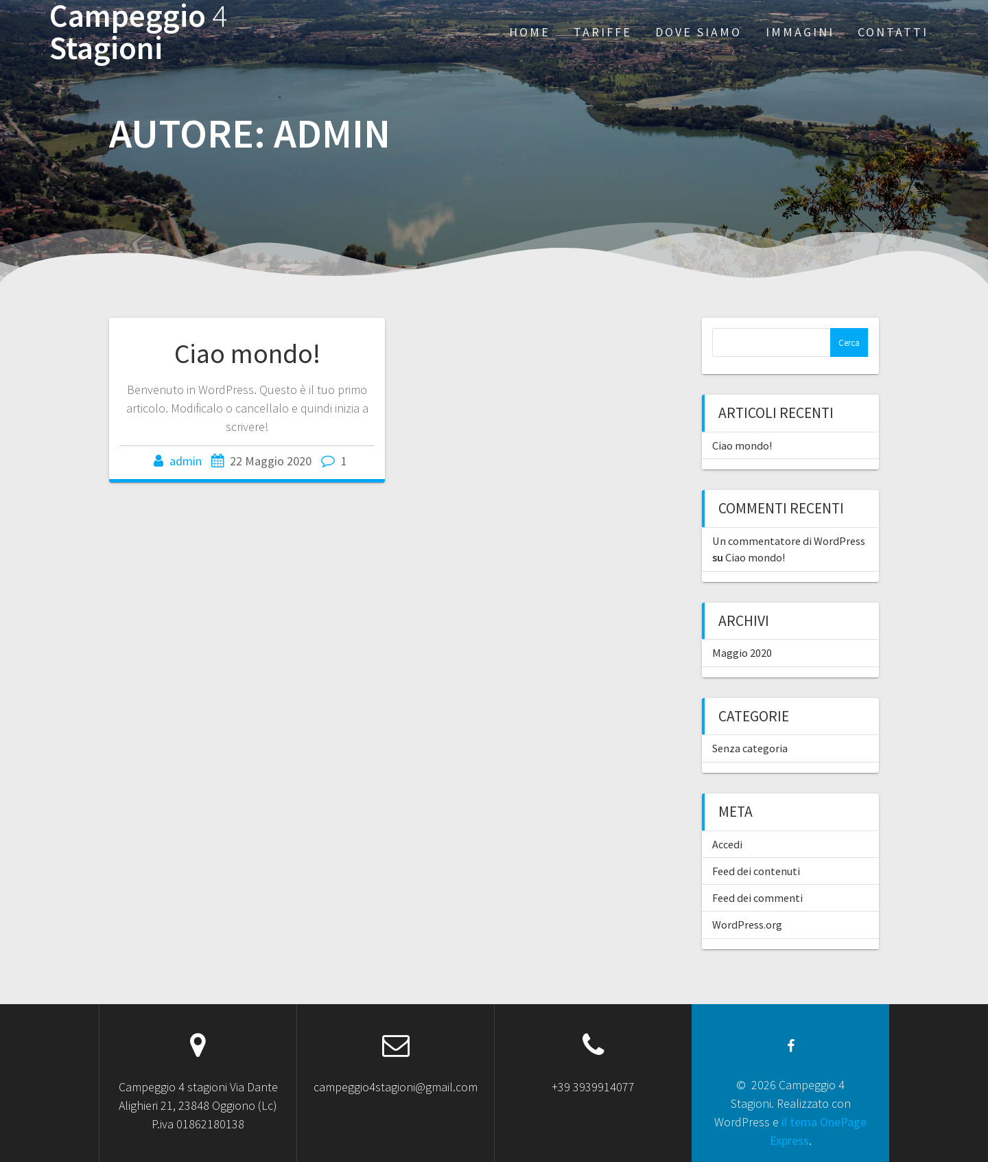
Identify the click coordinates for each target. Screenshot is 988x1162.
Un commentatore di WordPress (788, 541)
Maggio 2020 (742, 653)
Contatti (893, 32)
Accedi (727, 844)
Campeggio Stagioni (138, 32)
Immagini (800, 32)
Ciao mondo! (247, 353)
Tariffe (603, 32)
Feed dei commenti (757, 898)
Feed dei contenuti (756, 871)
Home (529, 32)
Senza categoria (750, 748)
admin (185, 461)
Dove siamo (698, 32)
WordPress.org (747, 924)
